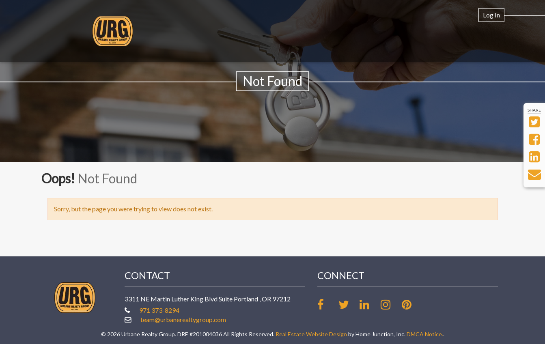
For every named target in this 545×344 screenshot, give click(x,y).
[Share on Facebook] (534, 141)
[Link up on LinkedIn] (369, 304)
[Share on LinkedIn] (534, 159)
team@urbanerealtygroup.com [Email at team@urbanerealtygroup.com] (183, 319)
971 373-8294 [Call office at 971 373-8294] (159, 310)
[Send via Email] (534, 176)
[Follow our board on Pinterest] (412, 304)
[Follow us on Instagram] (391, 304)
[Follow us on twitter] (348, 304)
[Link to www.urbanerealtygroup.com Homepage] (112, 31)
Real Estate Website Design (311, 334)
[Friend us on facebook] (327, 304)
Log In (491, 15)
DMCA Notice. (425, 334)
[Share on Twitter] (534, 124)
